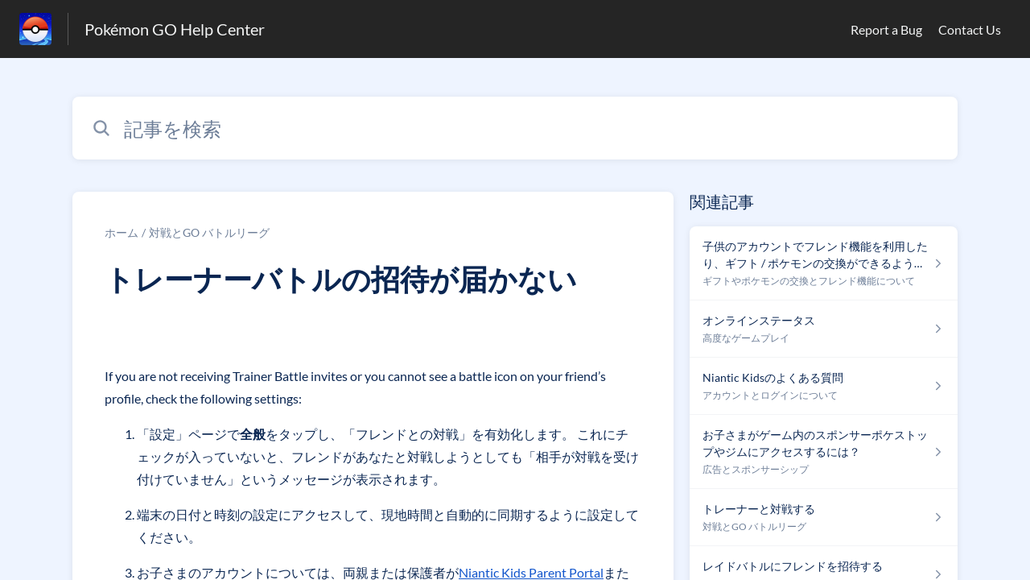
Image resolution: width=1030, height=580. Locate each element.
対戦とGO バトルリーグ (209, 232)
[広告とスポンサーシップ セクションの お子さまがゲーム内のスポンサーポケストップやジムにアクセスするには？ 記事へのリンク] (824, 452)
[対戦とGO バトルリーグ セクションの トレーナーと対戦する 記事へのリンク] (824, 517)
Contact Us (969, 29)
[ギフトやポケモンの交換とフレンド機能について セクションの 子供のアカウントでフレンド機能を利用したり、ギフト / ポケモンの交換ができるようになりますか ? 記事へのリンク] (824, 263)
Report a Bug (886, 29)
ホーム (121, 232)
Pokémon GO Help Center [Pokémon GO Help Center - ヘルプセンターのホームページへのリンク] (174, 29)
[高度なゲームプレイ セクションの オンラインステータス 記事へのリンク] (824, 329)
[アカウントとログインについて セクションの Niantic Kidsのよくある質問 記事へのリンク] (824, 386)
